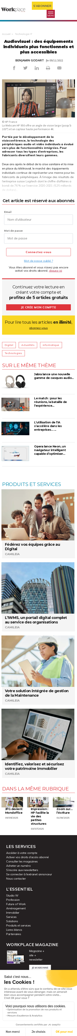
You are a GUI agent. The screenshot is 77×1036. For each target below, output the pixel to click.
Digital (9, 344)
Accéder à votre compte (21, 853)
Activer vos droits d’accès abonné (27, 857)
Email (7, 212)
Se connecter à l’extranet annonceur (29, 874)
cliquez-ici (55, 270)
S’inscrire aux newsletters (22, 870)
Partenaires (13, 934)
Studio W (12, 895)
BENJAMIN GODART (29, 60)
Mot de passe (13, 230)
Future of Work (15, 904)
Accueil (6, 33)
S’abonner (42, 6)
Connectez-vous (38, 252)
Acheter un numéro (18, 866)
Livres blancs (14, 930)
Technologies (13, 353)
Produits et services (18, 925)
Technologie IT (23, 33)
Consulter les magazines (22, 861)
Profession (13, 900)
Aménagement (16, 908)
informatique (51, 344)
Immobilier (12, 912)
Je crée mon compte (38, 307)
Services (11, 917)
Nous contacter (16, 878)
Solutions (12, 921)
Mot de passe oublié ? (38, 260)
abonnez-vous (38, 328)
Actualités (27, 344)
